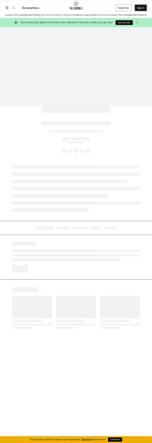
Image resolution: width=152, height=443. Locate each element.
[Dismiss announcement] (137, 22)
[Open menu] (7, 8)
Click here (86, 439)
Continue (115, 439)
